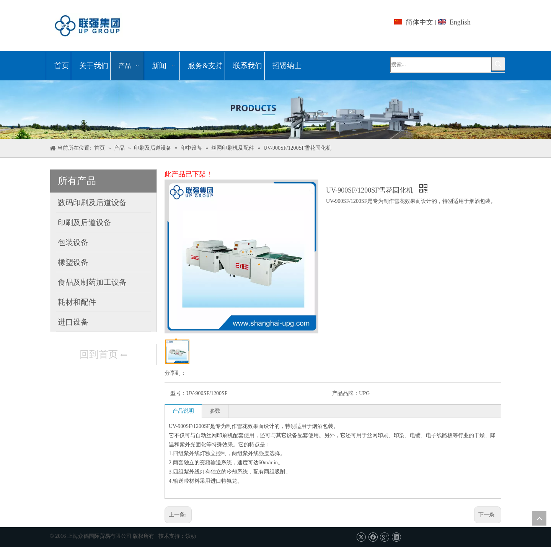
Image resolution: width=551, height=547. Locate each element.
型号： (178, 393)
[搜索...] (440, 64)
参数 (215, 411)
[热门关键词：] (498, 64)
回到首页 (103, 355)
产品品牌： (345, 393)
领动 (190, 536)
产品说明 (183, 411)
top (539, 518)
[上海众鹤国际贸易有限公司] (275, 109)
